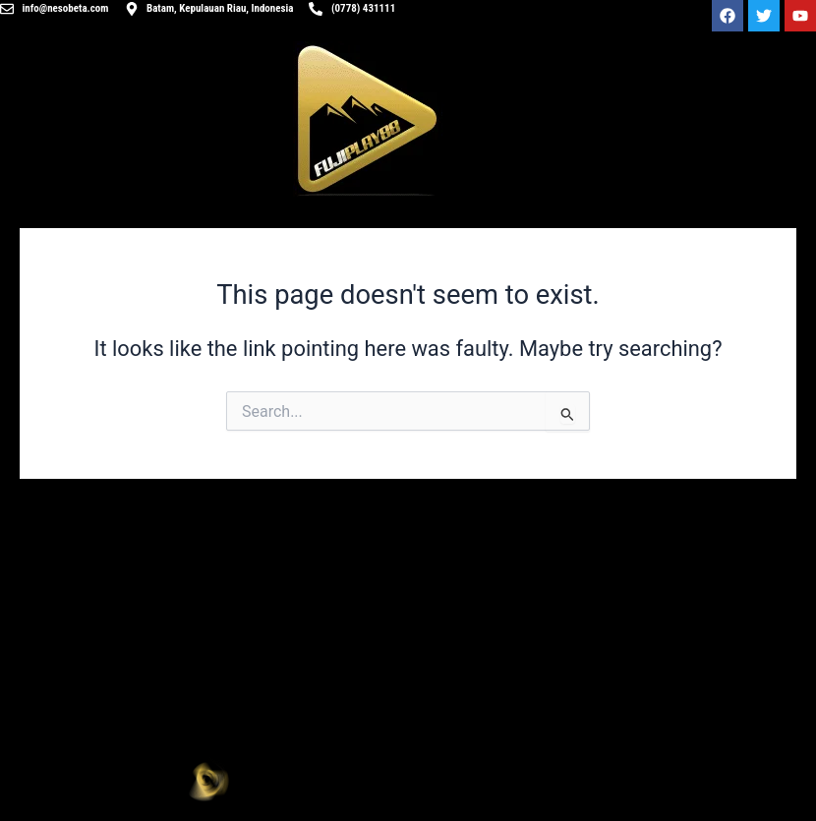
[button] (611, 778)
